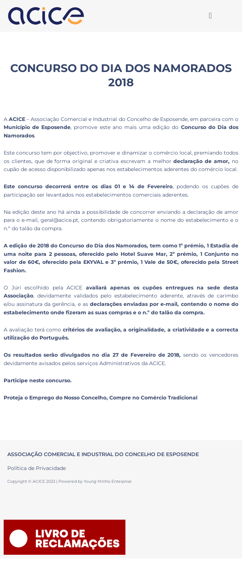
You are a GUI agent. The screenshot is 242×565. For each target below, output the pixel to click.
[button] (210, 15)
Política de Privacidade (36, 468)
